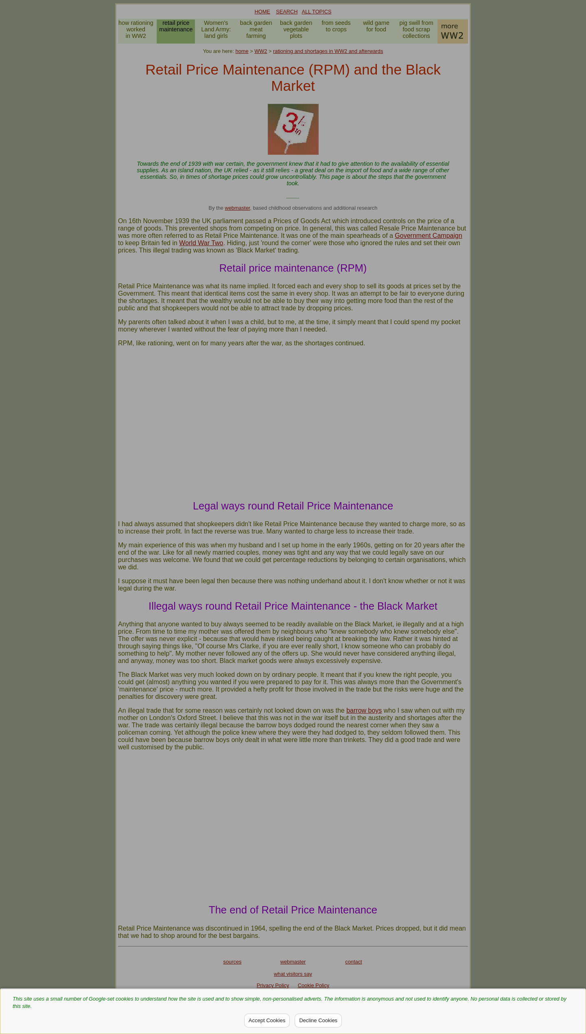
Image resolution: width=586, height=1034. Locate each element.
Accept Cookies (267, 1020)
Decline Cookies (318, 1020)
